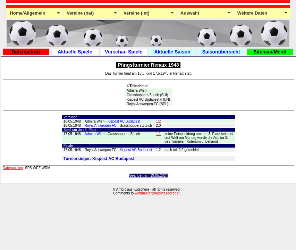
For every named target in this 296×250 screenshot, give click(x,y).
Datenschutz (26, 52)
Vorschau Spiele (123, 52)
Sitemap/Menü (269, 52)
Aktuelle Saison (172, 52)
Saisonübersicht (221, 52)
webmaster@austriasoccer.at (157, 193)
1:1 (158, 134)
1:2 (158, 121)
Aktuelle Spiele (75, 52)
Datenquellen (13, 168)
